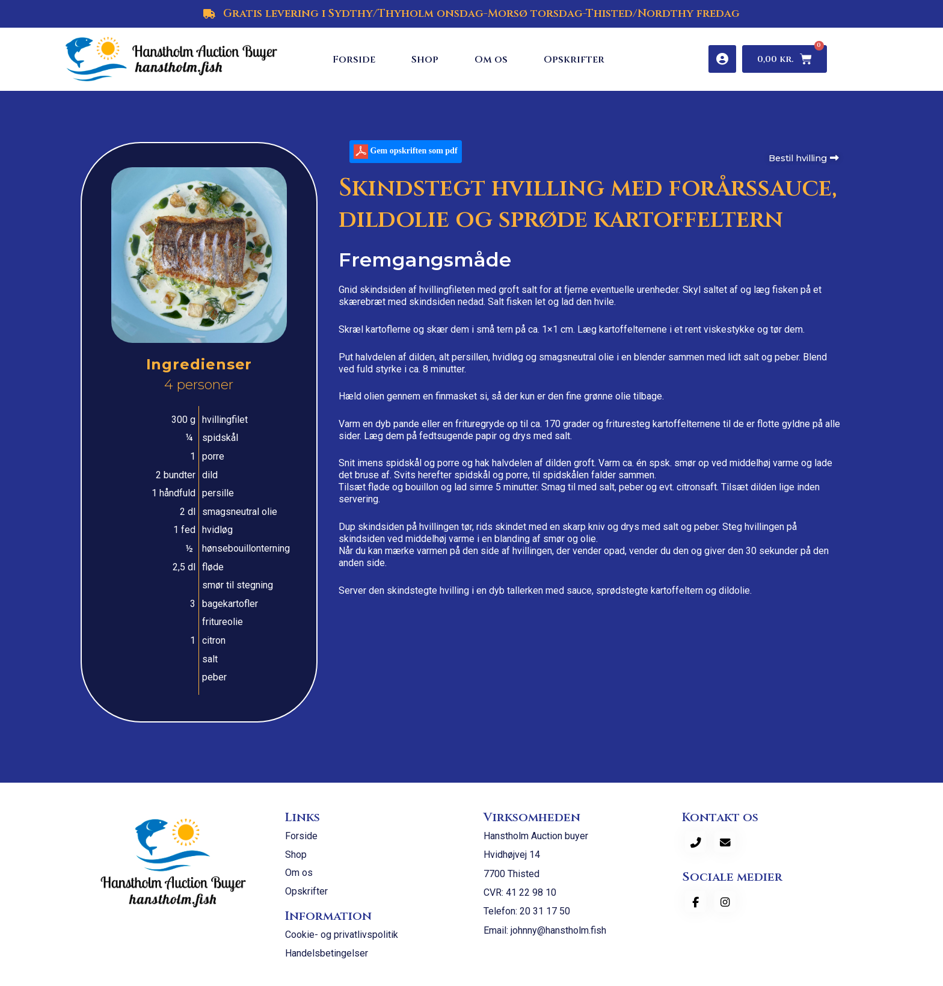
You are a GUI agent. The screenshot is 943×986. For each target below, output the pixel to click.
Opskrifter (574, 59)
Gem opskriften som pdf (406, 154)
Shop (424, 59)
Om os (491, 59)
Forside (354, 59)
